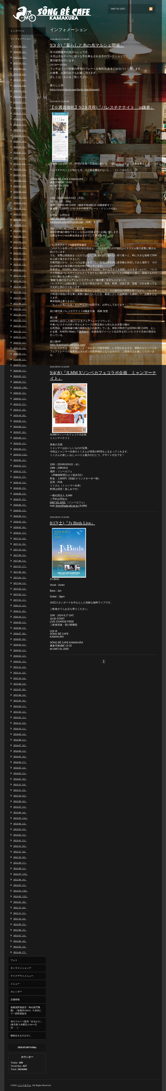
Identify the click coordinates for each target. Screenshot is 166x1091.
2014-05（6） (20, 756)
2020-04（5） (20, 382)
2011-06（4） (20, 941)
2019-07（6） (20, 432)
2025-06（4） (20, 85)
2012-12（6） (20, 846)
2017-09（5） (20, 555)
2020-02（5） (20, 393)
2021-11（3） (20, 275)
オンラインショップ (21, 968)
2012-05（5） (20, 885)
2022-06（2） (20, 236)
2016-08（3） (20, 628)
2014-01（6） (20, 779)
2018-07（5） (20, 499)
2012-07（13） (20, 874)
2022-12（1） (20, 208)
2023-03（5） (20, 197)
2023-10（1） (20, 169)
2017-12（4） (20, 538)
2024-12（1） (20, 113)
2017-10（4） (20, 549)
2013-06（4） (20, 812)
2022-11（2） (20, 214)
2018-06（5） (20, 505)
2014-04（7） (20, 762)
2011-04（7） (20, 952)
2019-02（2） (20, 460)
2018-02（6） (20, 527)
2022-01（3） (20, 264)
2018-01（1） (20, 533)
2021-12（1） (20, 270)
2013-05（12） (20, 818)
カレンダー (16, 991)
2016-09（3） (20, 622)
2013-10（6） (20, 795)
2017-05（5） (20, 577)
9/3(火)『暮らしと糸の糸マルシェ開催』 (87, 45)
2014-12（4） (20, 723)
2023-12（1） (20, 158)
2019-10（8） (20, 415)
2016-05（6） (20, 639)
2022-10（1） (20, 219)
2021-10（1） (20, 281)
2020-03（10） (20, 387)
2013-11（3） (20, 790)
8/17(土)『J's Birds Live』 (72, 523)
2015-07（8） (20, 689)
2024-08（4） (20, 135)
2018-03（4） (20, 521)
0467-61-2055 (57, 218)
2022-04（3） (20, 247)
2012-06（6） (20, 879)
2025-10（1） (20, 63)
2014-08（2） (20, 739)
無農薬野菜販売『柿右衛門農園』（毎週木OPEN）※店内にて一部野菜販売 (26, 1010)
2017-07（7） (20, 566)
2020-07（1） (20, 365)
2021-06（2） (20, 303)
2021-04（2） (20, 314)
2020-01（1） (20, 398)
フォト (14, 960)
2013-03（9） (20, 829)
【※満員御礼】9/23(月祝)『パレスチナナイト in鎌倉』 (102, 107)
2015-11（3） (20, 672)
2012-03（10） (20, 890)
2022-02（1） (20, 258)
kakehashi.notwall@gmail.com (67, 222)
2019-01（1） (20, 465)
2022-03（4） (20, 253)
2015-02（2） (20, 711)
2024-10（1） (20, 124)
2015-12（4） (20, 667)
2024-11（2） (20, 119)
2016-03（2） (20, 650)
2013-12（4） (20, 784)
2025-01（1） (20, 107)
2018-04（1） (20, 516)
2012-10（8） (20, 857)
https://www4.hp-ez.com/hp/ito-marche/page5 (75, 89)
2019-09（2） (20, 421)
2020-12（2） (20, 337)
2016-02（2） (20, 656)
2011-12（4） (20, 907)
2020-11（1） (20, 342)
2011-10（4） (20, 918)
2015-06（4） (20, 695)
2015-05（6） (20, 700)
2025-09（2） (20, 68)
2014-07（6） (20, 745)
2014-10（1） (20, 728)
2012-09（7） (20, 862)
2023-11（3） (20, 163)
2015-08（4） (20, 684)
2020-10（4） (20, 348)
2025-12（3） (20, 57)
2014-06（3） (20, 751)
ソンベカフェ (24, 1085)
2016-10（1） (20, 616)
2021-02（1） (20, 326)
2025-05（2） (20, 91)
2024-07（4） (20, 141)
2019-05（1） (20, 443)
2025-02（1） (20, 102)
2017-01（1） (20, 600)
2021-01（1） (20, 331)
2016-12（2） (20, 605)
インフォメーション (21, 38)
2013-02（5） (20, 835)
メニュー (15, 983)
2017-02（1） (20, 594)
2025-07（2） (20, 80)
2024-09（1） (20, 130)
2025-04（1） (20, 96)
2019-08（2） (20, 426)
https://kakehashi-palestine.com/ (67, 344)
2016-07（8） (20, 633)
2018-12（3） (20, 471)
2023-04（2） (20, 191)
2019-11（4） (20, 409)
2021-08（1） (20, 292)
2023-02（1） (20, 203)
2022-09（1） (20, 225)
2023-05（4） (20, 186)
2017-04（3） (20, 583)
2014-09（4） (20, 734)
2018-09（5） (20, 488)
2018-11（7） (20, 477)
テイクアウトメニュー (22, 976)
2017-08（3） (20, 560)
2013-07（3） (20, 807)
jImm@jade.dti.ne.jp (67, 505)
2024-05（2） (20, 147)
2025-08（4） (20, 74)
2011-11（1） (20, 913)
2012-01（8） (20, 902)
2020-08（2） (20, 359)
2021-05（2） (20, 309)
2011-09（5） (20, 924)
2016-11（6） (20, 611)
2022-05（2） (20, 242)
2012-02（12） (20, 896)
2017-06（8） (20, 572)
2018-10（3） (20, 482)
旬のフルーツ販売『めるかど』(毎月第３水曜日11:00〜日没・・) (26, 1024)
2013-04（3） (20, 823)
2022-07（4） (20, 231)
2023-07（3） (20, 175)
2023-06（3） (20, 180)
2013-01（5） (20, 840)
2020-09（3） (20, 354)
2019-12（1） (20, 404)
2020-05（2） (20, 376)
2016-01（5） (20, 661)
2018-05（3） (20, 510)
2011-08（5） (20, 930)
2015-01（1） (20, 717)
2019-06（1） (20, 437)
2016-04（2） (20, 644)
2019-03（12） (20, 454)
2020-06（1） (20, 370)
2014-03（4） (20, 767)
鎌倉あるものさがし (21, 1035)
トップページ (17, 31)
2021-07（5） (20, 298)
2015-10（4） (20, 678)
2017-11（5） (20, 544)
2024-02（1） (20, 152)
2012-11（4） (20, 851)
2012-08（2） (20, 868)
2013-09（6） (20, 801)
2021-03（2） (20, 320)
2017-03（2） (20, 588)
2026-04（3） (20, 46)
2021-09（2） (20, 286)
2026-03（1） (20, 52)
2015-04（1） (20, 706)
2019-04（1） (20, 449)
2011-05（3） (20, 946)
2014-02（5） (20, 773)
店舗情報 (15, 999)
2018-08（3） (20, 493)
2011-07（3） (20, 935)
